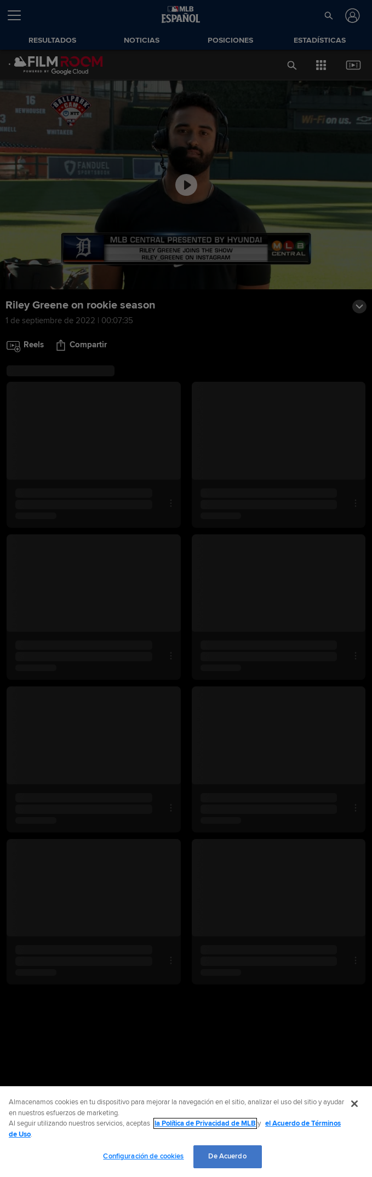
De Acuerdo (227, 1156)
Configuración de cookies (143, 1156)
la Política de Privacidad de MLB (205, 1123)
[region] (186, 1131)
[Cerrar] (354, 1104)
